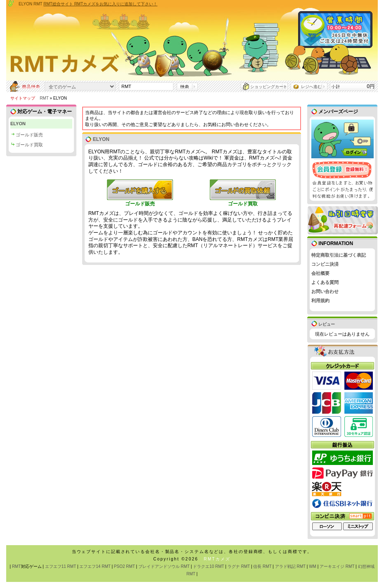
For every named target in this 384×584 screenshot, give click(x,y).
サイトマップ (22, 98)
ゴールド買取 (29, 144)
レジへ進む (311, 86)
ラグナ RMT (239, 566)
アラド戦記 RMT (290, 566)
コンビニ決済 (325, 264)
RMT (44, 98)
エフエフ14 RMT (94, 566)
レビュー (323, 324)
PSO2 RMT (124, 566)
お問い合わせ (325, 291)
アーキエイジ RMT (337, 566)
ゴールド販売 (29, 134)
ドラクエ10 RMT (208, 566)
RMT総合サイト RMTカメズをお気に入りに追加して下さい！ (100, 4)
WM (312, 566)
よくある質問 (325, 282)
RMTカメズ (217, 559)
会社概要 (320, 273)
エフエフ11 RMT (60, 566)
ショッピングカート (268, 86)
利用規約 (320, 300)
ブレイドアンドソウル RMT (164, 566)
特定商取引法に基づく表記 (338, 255)
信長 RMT (262, 566)
